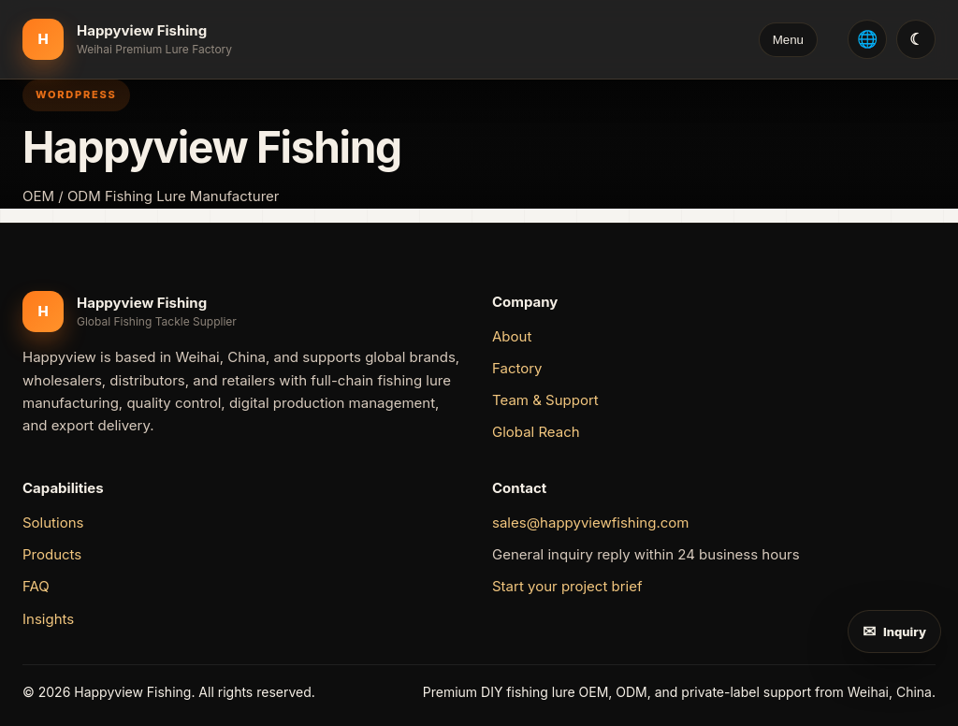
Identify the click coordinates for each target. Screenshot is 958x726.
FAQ (36, 586)
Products (51, 554)
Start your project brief (567, 586)
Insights (48, 619)
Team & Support (545, 400)
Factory (517, 368)
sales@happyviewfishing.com (590, 522)
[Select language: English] (867, 39)
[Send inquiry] (894, 631)
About (511, 336)
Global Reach (536, 432)
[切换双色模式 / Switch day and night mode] (916, 39)
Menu (788, 40)
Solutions (52, 522)
